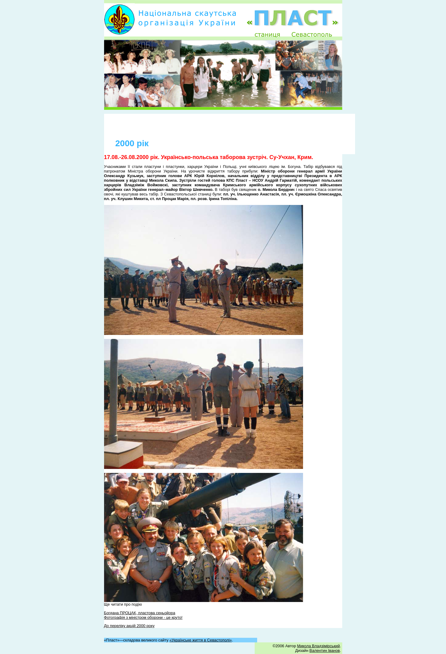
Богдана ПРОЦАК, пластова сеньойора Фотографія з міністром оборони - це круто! (143, 615)
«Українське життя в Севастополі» (201, 640)
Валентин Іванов (324, 650)
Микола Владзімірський (318, 646)
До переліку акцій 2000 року (129, 625)
